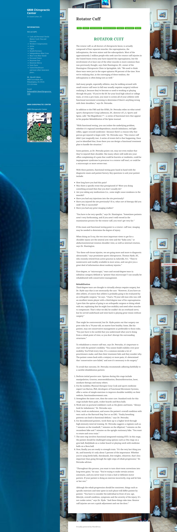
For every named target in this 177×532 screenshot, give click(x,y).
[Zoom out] (30, 119)
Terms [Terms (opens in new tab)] (49, 141)
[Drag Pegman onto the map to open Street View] (49, 121)
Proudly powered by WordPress (88, 527)
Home (79, 28)
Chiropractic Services (109, 28)
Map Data (34, 141)
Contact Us (120, 28)
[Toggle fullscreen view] (49, 115)
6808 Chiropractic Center (38, 11)
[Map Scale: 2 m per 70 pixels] (42, 141)
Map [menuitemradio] (37, 115)
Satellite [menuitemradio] (39, 119)
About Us (85, 28)
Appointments (129, 28)
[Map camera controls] (49, 138)
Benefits (138, 28)
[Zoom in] (30, 115)
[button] (39, 125)
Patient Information (96, 28)
